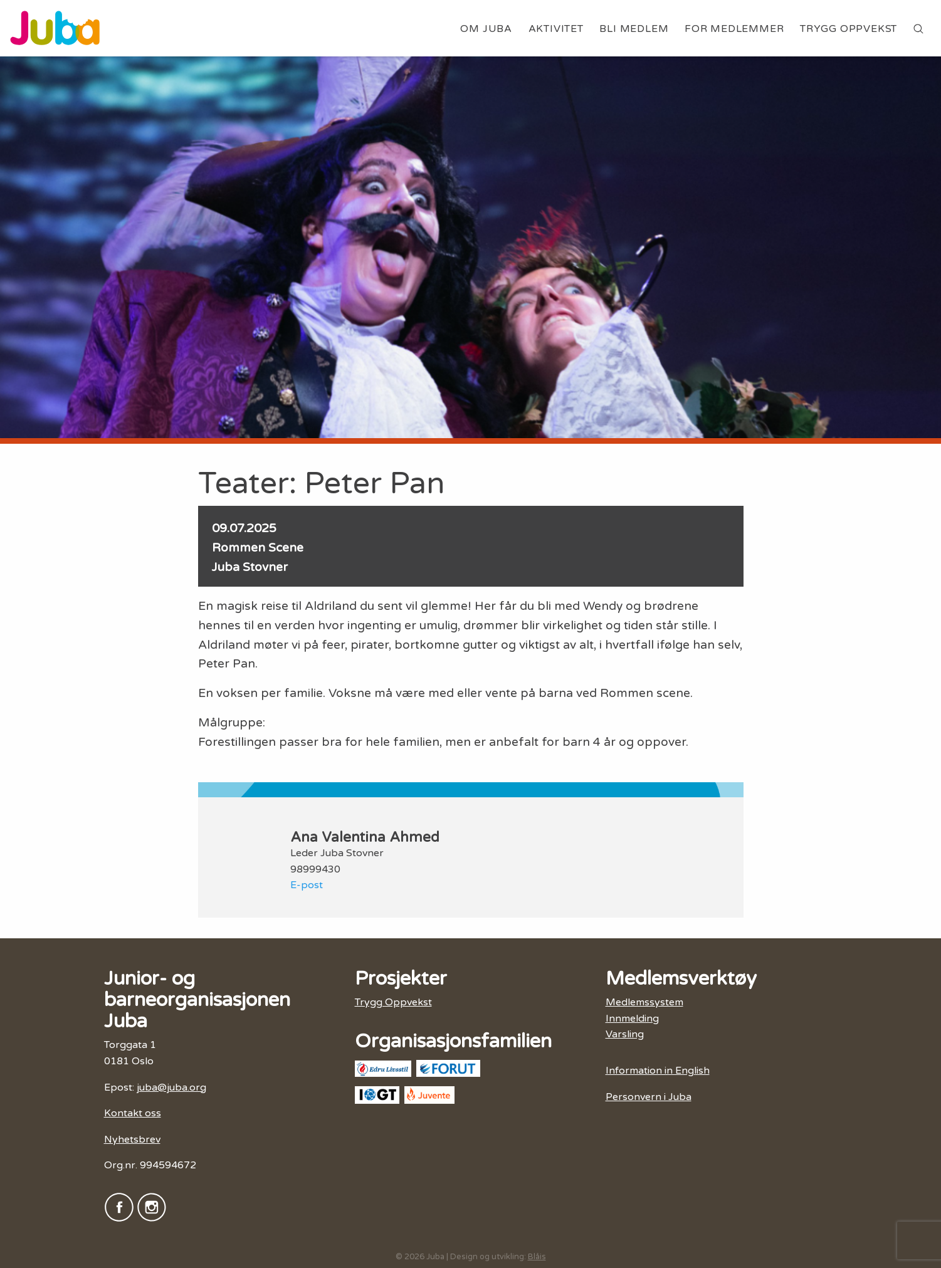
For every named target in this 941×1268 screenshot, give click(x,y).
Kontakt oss (132, 1113)
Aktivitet (556, 29)
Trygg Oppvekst (848, 29)
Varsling (625, 1034)
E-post (306, 885)
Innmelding (632, 1018)
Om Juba (486, 29)
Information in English (658, 1070)
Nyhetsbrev (132, 1139)
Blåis (537, 1257)
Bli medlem (633, 29)
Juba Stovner (250, 567)
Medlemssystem (644, 1002)
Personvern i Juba (648, 1097)
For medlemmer (734, 29)
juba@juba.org (171, 1087)
